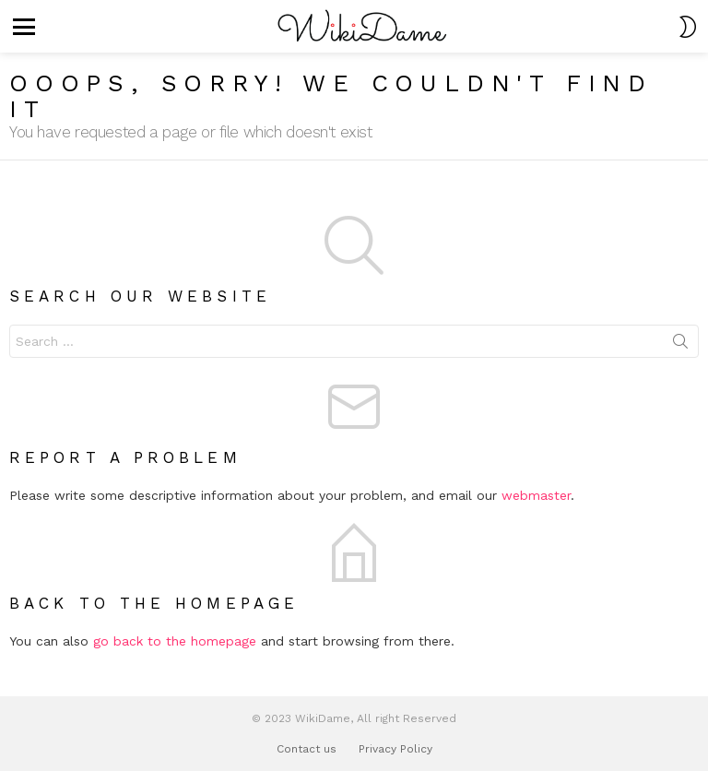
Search (680, 345)
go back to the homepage (174, 641)
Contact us (306, 748)
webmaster (536, 495)
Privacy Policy (395, 748)
